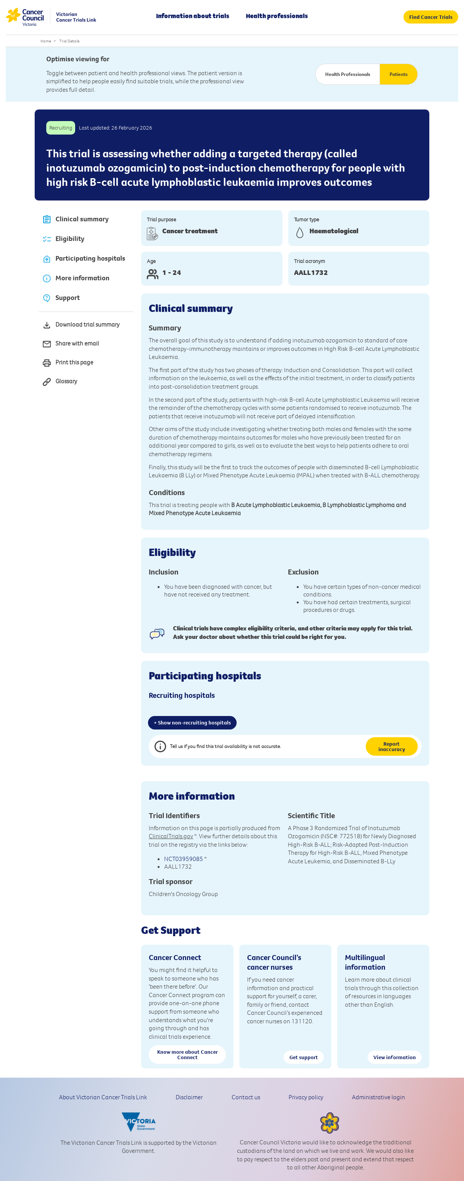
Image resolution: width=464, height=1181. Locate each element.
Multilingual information (365, 962)
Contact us (246, 1097)
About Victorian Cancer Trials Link (103, 1097)
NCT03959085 (183, 859)
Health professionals (277, 16)
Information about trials (192, 16)
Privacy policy (306, 1097)
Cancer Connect (175, 957)
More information (75, 278)
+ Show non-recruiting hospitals (192, 722)
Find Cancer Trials (430, 16)
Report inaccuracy (391, 746)
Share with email (70, 344)
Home (45, 41)
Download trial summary (80, 325)
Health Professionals (347, 74)
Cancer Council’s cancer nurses (274, 962)
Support (61, 298)
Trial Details (69, 41)
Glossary (59, 382)
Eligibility (63, 239)
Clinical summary (75, 219)
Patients (399, 74)
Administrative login (378, 1097)
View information (394, 1057)
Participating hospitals (83, 259)
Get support (303, 1057)
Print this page (67, 363)
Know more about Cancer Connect (187, 1054)
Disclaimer (189, 1097)
